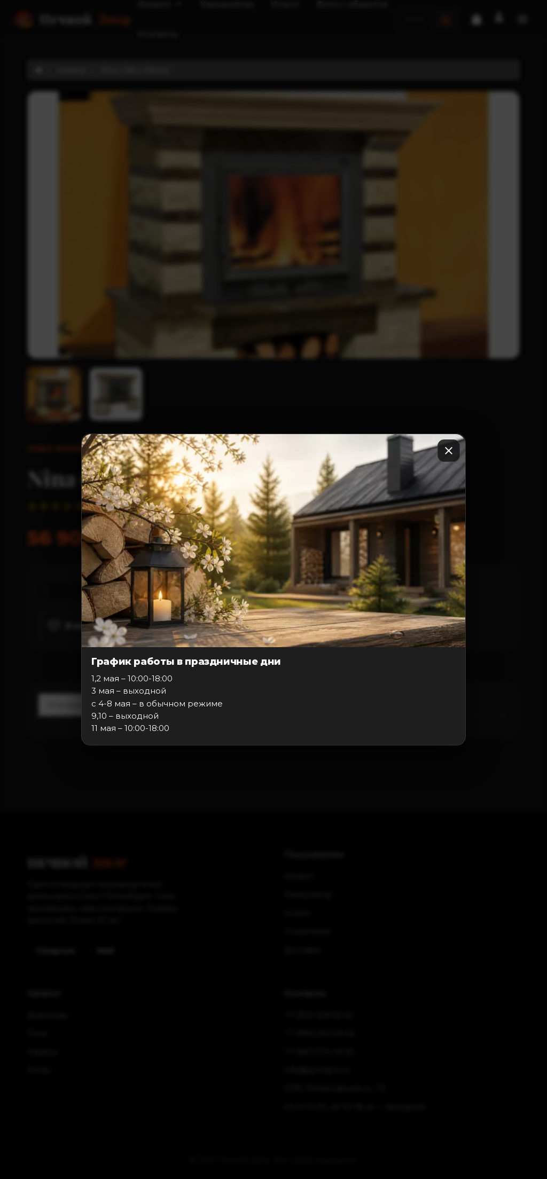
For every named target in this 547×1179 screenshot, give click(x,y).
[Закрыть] (448, 450)
